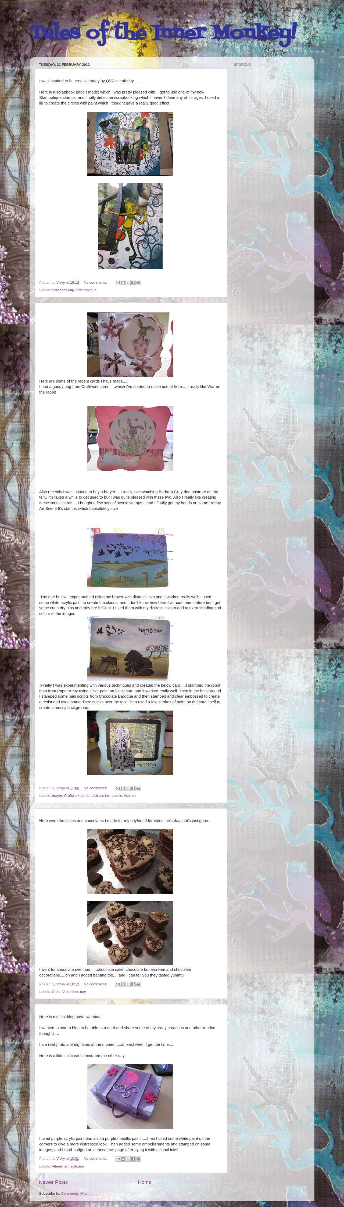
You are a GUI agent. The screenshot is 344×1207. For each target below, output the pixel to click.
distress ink (100, 796)
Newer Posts (53, 1182)
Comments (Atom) (76, 1193)
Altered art (60, 1166)
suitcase (77, 1166)
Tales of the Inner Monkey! (163, 33)
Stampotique (86, 290)
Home (144, 1182)
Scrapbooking (63, 290)
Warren (130, 796)
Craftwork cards (76, 796)
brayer (57, 796)
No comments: (96, 282)
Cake (56, 992)
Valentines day (74, 992)
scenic (117, 796)
